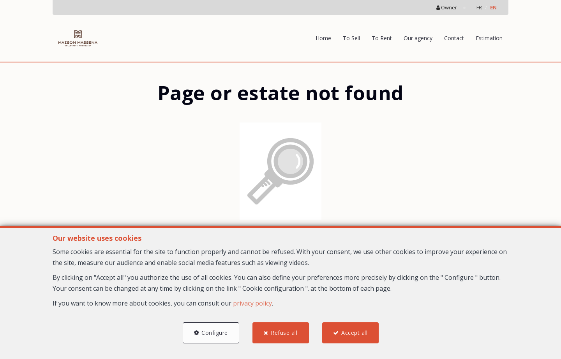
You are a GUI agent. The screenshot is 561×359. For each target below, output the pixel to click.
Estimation (489, 38)
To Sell (351, 38)
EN (493, 7)
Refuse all (284, 332)
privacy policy (252, 303)
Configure (214, 332)
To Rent (382, 38)
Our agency (418, 38)
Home (323, 38)
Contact (454, 38)
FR (479, 7)
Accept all (354, 332)
